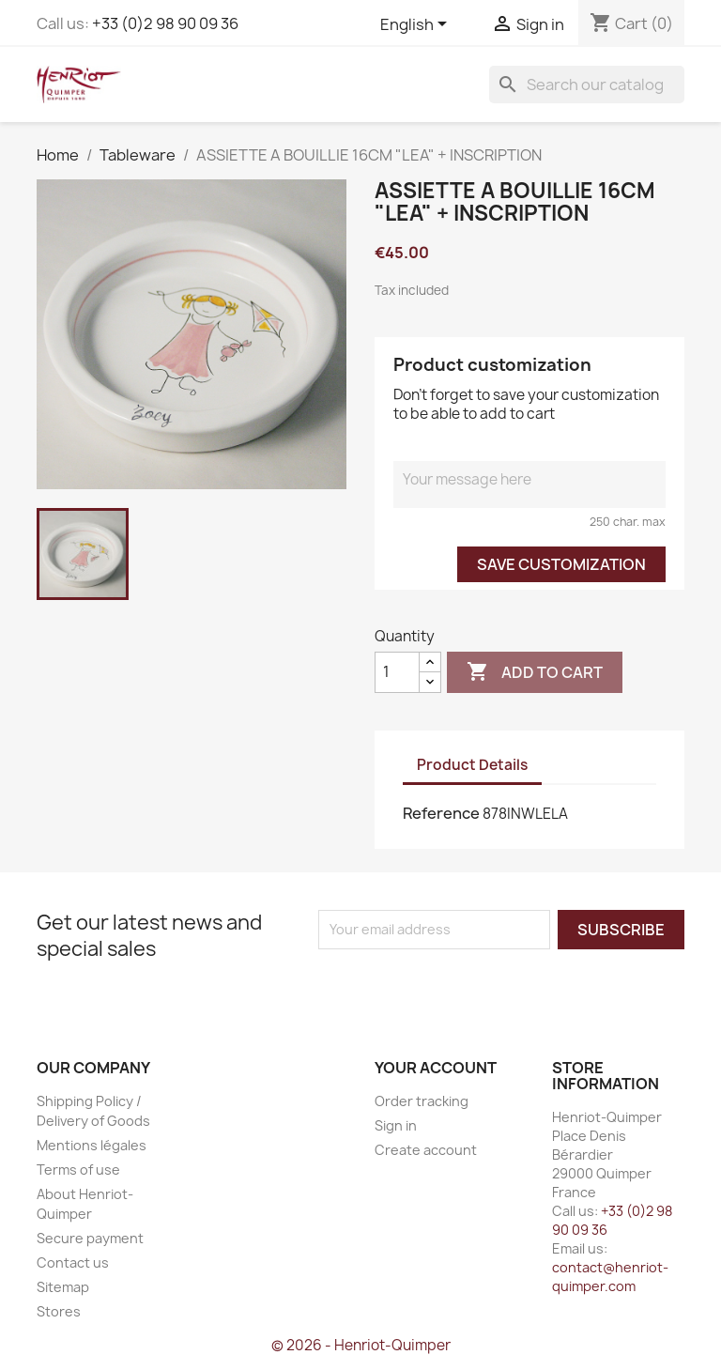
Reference (441, 813)
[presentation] (475, 986)
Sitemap (63, 1287)
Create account (426, 1150)
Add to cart (535, 672)
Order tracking (421, 1101)
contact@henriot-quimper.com (610, 1276)
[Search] (586, 84)
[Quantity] (397, 672)
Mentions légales (91, 1145)
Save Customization (561, 564)
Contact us (73, 1262)
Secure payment (90, 1238)
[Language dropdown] (416, 25)
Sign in (396, 1125)
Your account (436, 1067)
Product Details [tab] (472, 765)
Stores (59, 1311)
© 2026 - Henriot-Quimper (361, 1345)
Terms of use (78, 1169)
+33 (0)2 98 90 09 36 (165, 23)
